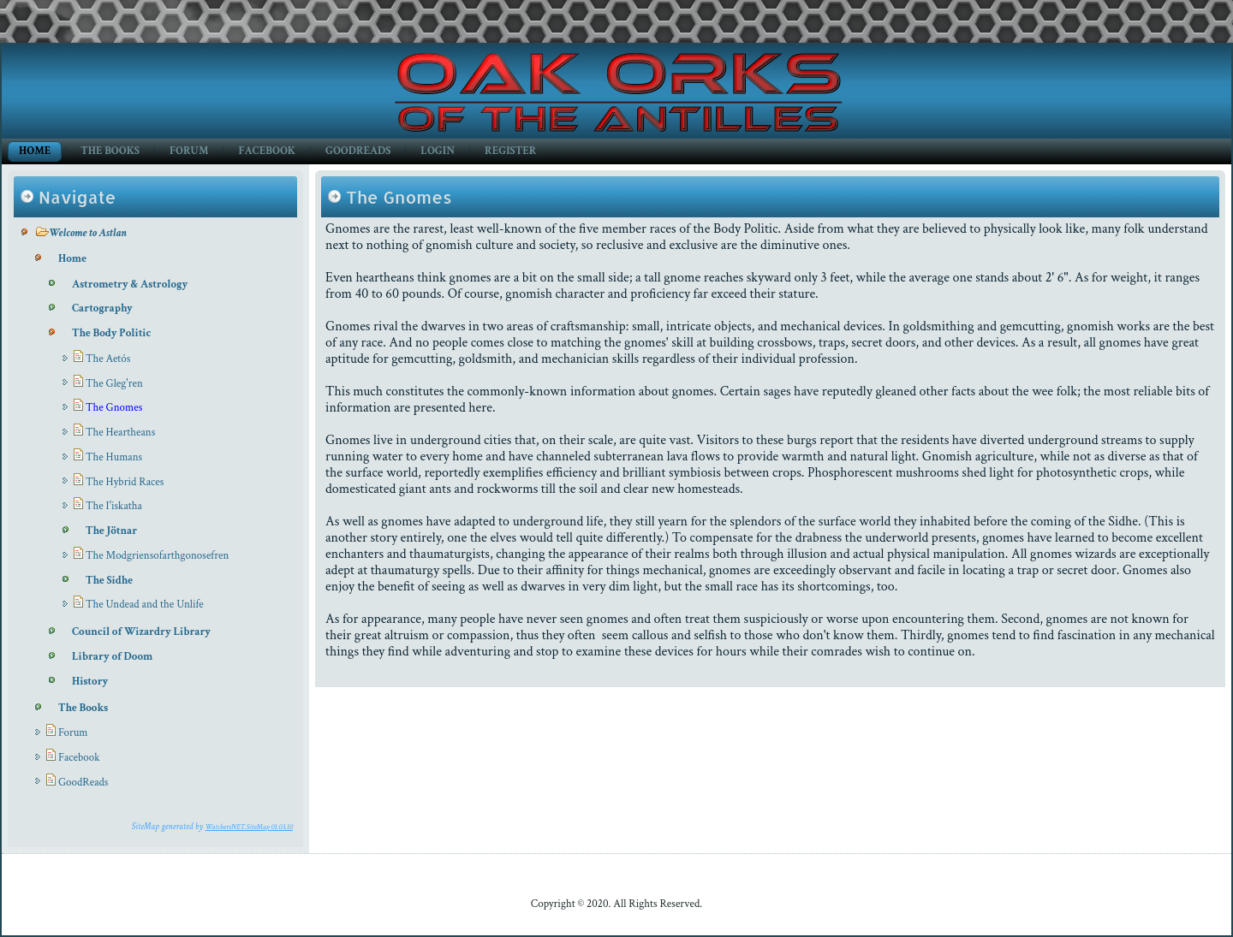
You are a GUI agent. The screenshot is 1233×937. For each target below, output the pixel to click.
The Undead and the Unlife (145, 604)
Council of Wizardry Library (141, 632)
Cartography (102, 308)
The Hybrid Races (125, 482)
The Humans (114, 457)
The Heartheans (120, 432)
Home (35, 151)
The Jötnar (111, 531)
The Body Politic (111, 333)
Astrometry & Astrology (130, 284)
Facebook (266, 151)
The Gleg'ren (114, 384)
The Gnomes (114, 407)
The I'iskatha (114, 506)
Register (510, 151)
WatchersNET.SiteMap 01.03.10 (249, 826)
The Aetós (108, 359)
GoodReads (357, 151)
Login (437, 151)
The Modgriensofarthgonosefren (157, 556)
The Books (110, 151)
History (90, 681)
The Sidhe (109, 580)
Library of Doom (112, 656)
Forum (189, 151)
